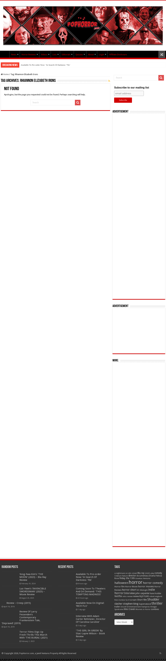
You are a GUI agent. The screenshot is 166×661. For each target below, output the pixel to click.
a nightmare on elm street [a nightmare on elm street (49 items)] (125, 573)
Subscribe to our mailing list (131, 87)
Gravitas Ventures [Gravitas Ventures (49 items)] (142, 578)
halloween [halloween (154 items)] (121, 583)
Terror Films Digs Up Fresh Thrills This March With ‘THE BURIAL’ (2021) (33, 634)
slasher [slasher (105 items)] (118, 603)
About (91, 54)
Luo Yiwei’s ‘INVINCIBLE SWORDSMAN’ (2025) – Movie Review (32, 591)
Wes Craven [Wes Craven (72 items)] (129, 609)
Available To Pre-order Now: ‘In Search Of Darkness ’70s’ (45, 65)
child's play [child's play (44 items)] (149, 573)
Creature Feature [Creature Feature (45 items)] (121, 576)
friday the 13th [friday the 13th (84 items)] (127, 578)
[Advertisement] (139, 206)
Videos (44, 54)
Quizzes (79, 54)
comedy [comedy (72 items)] (158, 573)
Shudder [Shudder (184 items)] (153, 599)
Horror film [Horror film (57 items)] (119, 586)
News (13, 54)
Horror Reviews (29, 54)
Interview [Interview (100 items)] (129, 593)
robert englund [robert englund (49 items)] (155, 596)
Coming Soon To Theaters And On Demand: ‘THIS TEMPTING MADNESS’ (90, 591)
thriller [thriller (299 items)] (157, 603)
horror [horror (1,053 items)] (135, 582)
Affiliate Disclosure (118, 54)
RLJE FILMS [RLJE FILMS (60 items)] (144, 596)
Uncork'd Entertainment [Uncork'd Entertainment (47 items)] (130, 607)
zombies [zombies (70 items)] (155, 609)
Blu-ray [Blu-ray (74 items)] (140, 573)
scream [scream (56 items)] (133, 600)
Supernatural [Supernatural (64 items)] (145, 604)
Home (5, 74)
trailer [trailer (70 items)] (117, 606)
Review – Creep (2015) (18, 603)
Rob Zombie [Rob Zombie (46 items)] (119, 600)
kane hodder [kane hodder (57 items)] (155, 593)
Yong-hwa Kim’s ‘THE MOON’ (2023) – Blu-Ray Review (32, 577)
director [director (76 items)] (132, 575)
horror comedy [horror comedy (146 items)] (153, 583)
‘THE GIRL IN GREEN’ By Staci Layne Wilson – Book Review (90, 633)
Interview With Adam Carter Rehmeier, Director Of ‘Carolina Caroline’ (91, 619)
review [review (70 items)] (136, 596)
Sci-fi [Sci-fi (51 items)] (127, 600)
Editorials (66, 54)
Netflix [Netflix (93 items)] (118, 596)
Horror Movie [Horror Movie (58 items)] (131, 586)
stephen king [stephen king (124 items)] (130, 603)
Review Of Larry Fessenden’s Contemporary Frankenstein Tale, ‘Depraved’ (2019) (21, 617)
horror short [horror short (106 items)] (129, 589)
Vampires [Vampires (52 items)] (145, 607)
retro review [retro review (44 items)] (127, 596)
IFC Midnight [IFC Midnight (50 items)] (142, 590)
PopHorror (5, 54)
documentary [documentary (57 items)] (142, 576)
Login (101, 54)
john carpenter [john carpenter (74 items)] (142, 593)
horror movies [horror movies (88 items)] (146, 586)
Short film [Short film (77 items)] (142, 599)
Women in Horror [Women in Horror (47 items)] (143, 609)
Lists (55, 54)
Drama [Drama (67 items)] (152, 575)
